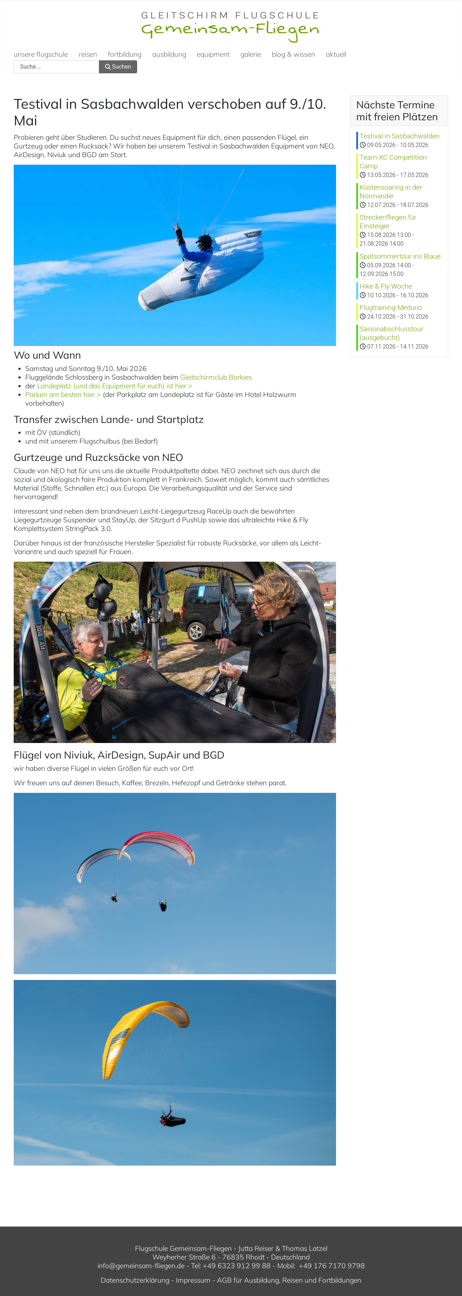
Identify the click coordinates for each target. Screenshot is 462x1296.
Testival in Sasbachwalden (400, 136)
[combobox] (56, 66)
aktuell (336, 54)
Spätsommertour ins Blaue (400, 256)
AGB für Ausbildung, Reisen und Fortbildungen (289, 1280)
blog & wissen (293, 54)
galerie (250, 54)
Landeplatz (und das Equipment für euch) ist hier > (115, 385)
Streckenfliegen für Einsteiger (388, 221)
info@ (106, 1265)
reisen (88, 54)
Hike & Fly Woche (386, 286)
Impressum (193, 1280)
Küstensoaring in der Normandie (391, 191)
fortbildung (124, 54)
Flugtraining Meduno (391, 307)
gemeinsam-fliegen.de (150, 1265)
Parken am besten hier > (63, 394)
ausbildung (169, 54)
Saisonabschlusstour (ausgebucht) (391, 333)
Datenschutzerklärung (135, 1280)
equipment (213, 54)
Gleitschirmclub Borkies (216, 377)
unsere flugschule (41, 54)
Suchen (118, 66)
